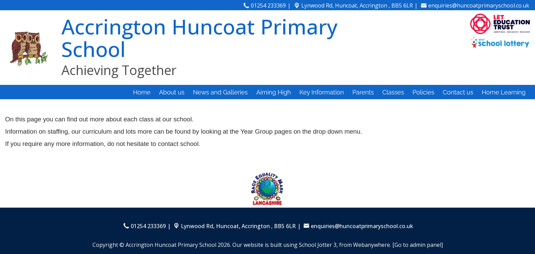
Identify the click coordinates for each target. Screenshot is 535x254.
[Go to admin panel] (417, 245)
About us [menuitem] (172, 92)
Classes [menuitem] (393, 92)
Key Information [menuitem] (322, 92)
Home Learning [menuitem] (504, 92)
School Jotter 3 (317, 245)
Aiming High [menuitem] (273, 92)
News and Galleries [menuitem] (220, 92)
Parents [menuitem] (363, 92)
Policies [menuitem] (423, 92)
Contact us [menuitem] (458, 92)
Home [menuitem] (141, 92)
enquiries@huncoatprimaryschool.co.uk (478, 5)
